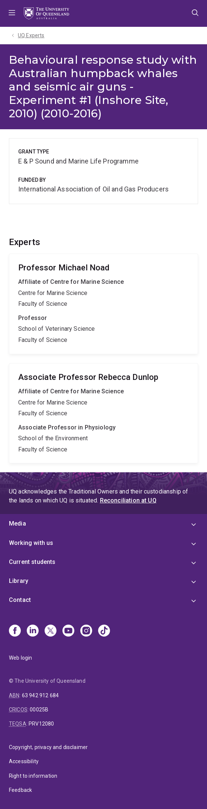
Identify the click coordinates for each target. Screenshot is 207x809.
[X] (50, 631)
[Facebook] (15, 631)
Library (18, 580)
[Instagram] (86, 631)
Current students (32, 561)
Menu (12, 13)
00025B (39, 710)
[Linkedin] (33, 631)
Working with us (31, 542)
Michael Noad (103, 304)
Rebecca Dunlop (103, 413)
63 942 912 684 (40, 695)
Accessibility (24, 761)
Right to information (33, 776)
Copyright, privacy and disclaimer (48, 747)
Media (17, 523)
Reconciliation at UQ (128, 500)
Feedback (20, 790)
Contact (20, 599)
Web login (20, 658)
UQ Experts (31, 35)
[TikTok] (104, 631)
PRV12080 (41, 724)
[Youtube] (68, 631)
